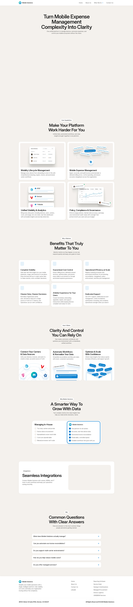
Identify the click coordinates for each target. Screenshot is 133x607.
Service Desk (98, 584)
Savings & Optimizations (101, 587)
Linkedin (73, 590)
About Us (74, 584)
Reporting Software (99, 581)
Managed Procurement (100, 590)
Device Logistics (99, 592)
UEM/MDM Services (100, 595)
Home (73, 581)
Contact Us (74, 587)
